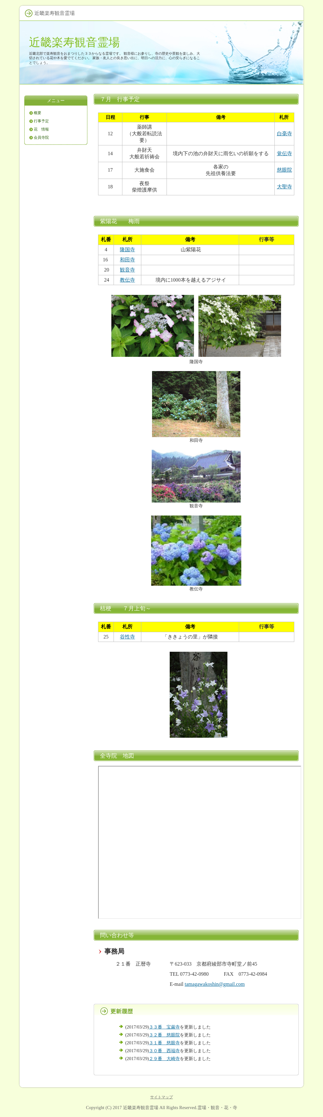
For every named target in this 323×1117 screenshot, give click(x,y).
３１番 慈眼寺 (164, 1042)
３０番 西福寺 (164, 1050)
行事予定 (41, 121)
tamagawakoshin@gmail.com (215, 984)
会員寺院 (41, 137)
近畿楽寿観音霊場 (74, 42)
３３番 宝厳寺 (164, 1026)
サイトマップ (161, 1097)
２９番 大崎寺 (164, 1058)
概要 (37, 113)
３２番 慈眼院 (164, 1034)
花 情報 (41, 129)
